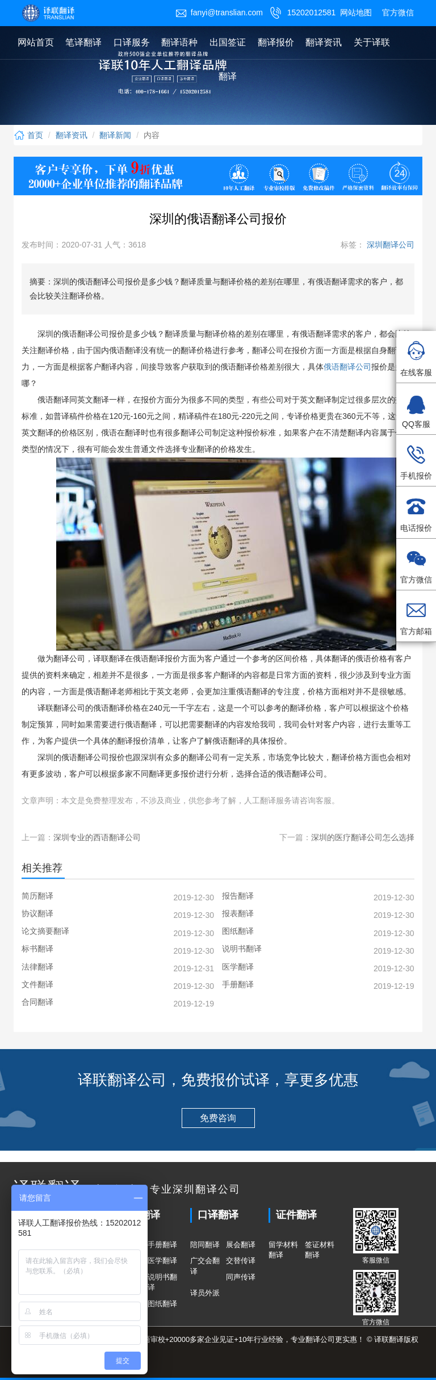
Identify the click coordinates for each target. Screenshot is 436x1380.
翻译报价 (276, 42)
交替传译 (240, 1260)
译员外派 (205, 1293)
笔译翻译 (83, 42)
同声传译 (240, 1277)
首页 (28, 135)
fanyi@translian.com (219, 12)
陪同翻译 (205, 1244)
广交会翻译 (205, 1266)
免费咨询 (218, 1118)
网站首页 (36, 42)
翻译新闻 (115, 135)
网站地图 (356, 12)
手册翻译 (162, 1244)
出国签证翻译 (227, 59)
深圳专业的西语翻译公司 (97, 837)
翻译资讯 (323, 42)
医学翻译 (162, 1260)
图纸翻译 (162, 1303)
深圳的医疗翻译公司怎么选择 (362, 837)
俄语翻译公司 (347, 367)
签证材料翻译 (319, 1250)
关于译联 (372, 42)
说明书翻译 (162, 1282)
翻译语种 (179, 42)
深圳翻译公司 (389, 244)
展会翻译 (240, 1244)
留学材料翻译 (283, 1250)
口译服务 (132, 42)
